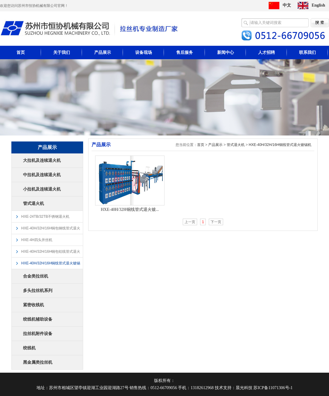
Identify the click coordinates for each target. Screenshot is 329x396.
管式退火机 (33, 203)
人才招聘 (266, 52)
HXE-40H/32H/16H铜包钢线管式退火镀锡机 (50, 230)
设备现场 (143, 52)
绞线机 (29, 348)
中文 (287, 5)
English (318, 5)
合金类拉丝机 (35, 276)
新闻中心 (225, 52)
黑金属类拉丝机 (37, 362)
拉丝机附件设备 (37, 333)
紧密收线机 (33, 305)
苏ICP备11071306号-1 (273, 388)
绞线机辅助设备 (37, 319)
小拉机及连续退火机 (42, 189)
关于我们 (61, 52)
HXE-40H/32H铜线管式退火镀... (130, 209)
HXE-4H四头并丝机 (36, 240)
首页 (20, 52)
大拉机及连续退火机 (42, 160)
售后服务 (184, 52)
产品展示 (102, 52)
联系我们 (307, 52)
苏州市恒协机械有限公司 (89, 28)
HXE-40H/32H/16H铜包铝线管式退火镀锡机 (50, 253)
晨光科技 (244, 388)
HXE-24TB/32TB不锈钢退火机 (45, 216)
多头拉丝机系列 (37, 290)
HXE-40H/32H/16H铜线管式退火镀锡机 (50, 265)
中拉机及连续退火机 (42, 175)
